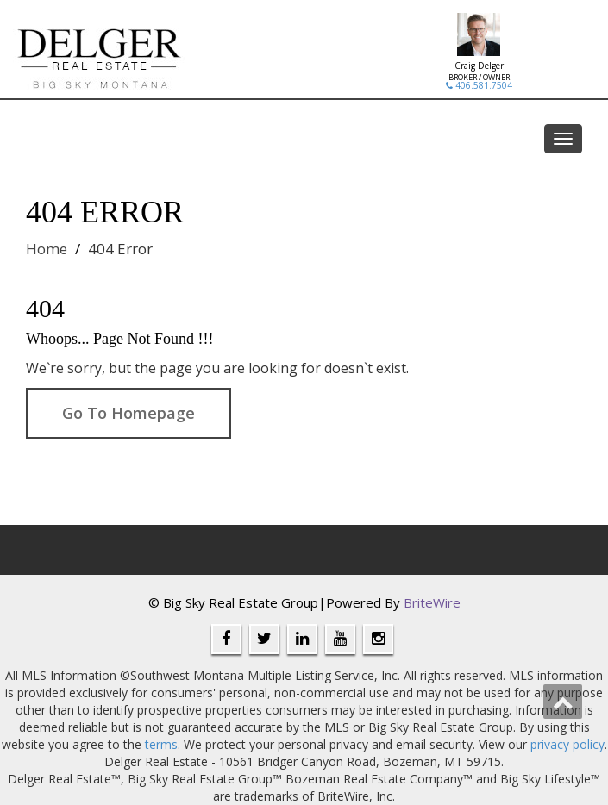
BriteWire (432, 602)
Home (46, 249)
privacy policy (567, 744)
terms (161, 744)
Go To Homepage (128, 412)
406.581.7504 (479, 85)
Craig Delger (479, 65)
